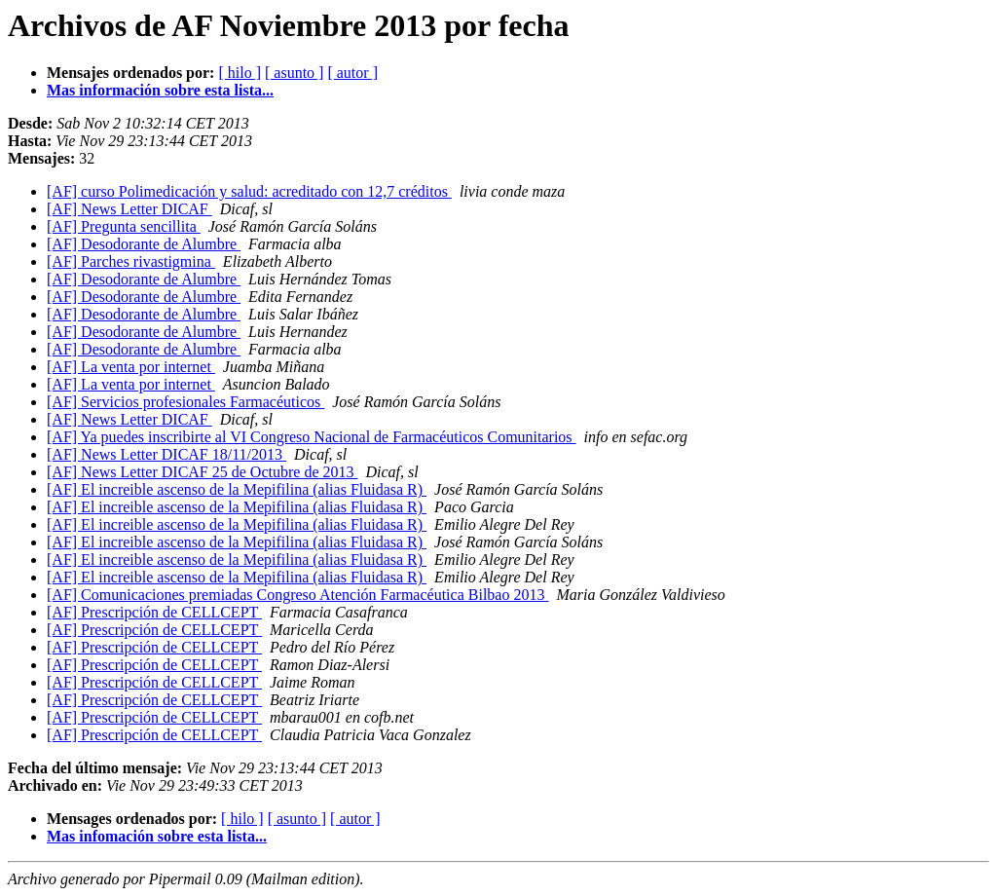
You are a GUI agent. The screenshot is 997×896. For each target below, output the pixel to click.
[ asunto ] (294, 72)
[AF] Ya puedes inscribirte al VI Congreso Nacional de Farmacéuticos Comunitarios (311, 437)
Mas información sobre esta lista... (160, 90)
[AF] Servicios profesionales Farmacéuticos (185, 401)
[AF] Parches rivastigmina (131, 261)
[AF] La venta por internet (131, 366)
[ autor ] (352, 72)
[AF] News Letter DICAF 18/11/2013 (166, 454)
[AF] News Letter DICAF (129, 209)
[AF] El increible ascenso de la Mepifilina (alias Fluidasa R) (236, 489)
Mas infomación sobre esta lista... (157, 836)
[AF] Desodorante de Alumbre (143, 244)
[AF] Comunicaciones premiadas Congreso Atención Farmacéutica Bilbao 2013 (297, 594)
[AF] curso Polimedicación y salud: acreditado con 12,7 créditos (249, 191)
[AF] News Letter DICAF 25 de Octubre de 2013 (202, 472)
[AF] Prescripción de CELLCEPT (154, 612)
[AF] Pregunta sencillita (124, 226)
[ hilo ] (239, 72)
